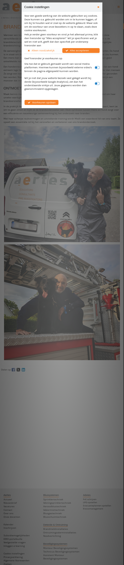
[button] (43, 50)
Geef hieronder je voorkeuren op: (43, 58)
